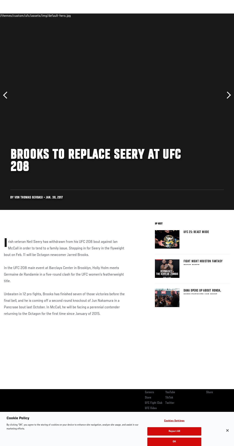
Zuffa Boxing (191, 15)
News (63, 15)
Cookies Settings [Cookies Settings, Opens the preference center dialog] (174, 428)
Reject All (174, 438)
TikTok (169, 398)
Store (148, 398)
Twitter (169, 403)
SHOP (209, 15)
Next (227, 95)
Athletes (47, 15)
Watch (171, 15)
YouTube (170, 392)
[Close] (227, 437)
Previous (6, 95)
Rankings (28, 15)
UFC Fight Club (153, 403)
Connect (155, 15)
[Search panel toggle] (221, 15)
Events (11, 15)
